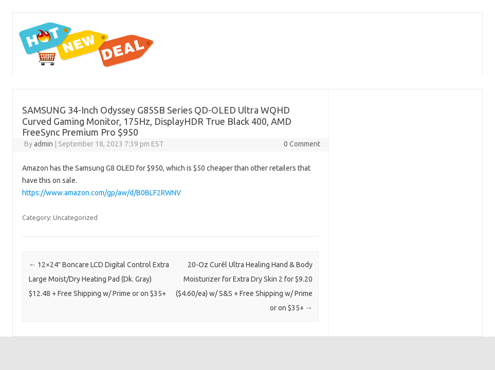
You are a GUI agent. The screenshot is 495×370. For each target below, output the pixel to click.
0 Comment (302, 144)
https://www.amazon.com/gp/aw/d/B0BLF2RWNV (101, 193)
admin (43, 144)
